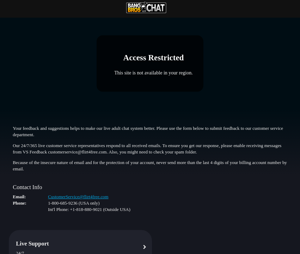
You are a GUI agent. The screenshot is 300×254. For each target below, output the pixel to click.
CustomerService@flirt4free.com (78, 196)
